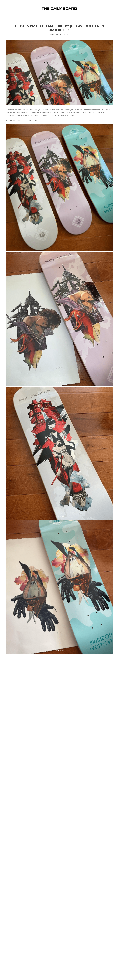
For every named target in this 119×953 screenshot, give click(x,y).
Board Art (65, 34)
